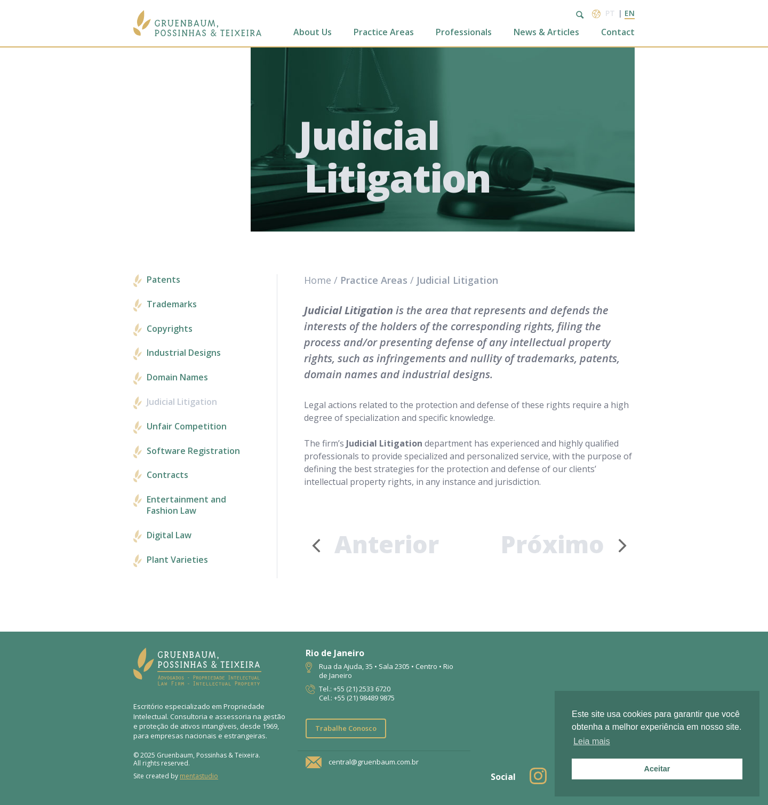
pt (610, 13)
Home (317, 280)
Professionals (464, 32)
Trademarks (172, 304)
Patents (163, 279)
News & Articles (546, 32)
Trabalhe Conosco (346, 728)
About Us (312, 32)
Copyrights (170, 328)
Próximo (568, 544)
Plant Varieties (177, 559)
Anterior (371, 544)
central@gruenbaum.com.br (374, 762)
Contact (618, 32)
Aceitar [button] (657, 768)
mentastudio (199, 775)
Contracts (167, 475)
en (630, 13)
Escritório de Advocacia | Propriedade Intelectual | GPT (197, 23)
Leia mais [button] (591, 741)
